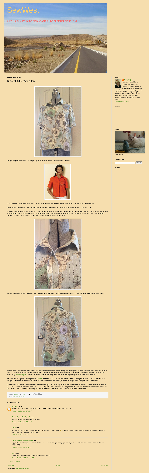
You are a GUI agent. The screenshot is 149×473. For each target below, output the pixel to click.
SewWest (23, 10)
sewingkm (15, 406)
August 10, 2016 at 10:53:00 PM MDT (23, 458)
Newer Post (11, 465)
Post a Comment (15, 462)
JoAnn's (39, 379)
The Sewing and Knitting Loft (21, 417)
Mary (13, 453)
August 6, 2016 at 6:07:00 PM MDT (22, 434)
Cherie (14, 427)
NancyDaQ (127, 80)
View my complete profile (122, 101)
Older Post (105, 465)
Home (58, 465)
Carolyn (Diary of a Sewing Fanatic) (23, 440)
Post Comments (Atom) (22, 469)
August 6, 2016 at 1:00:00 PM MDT (22, 422)
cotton (18, 396)
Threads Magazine (21, 375)
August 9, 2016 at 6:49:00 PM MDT (22, 447)
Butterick (14, 396)
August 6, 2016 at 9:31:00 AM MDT (22, 411)
